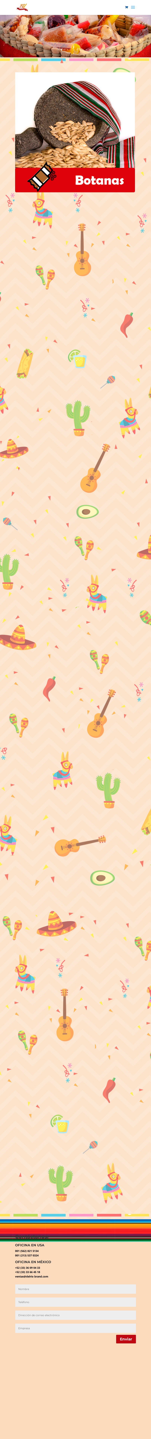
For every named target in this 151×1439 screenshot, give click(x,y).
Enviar (126, 1339)
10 (89, 49)
